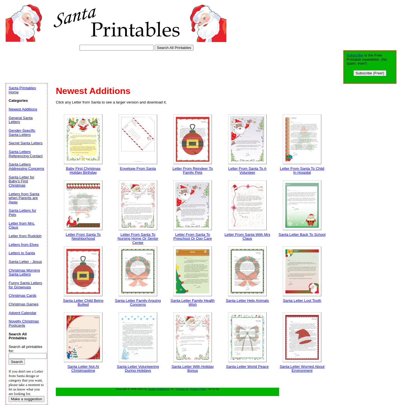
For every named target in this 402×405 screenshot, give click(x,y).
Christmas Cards (22, 295)
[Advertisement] (107, 65)
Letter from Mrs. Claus (22, 225)
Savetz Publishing (158, 388)
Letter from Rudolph (25, 236)
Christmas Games (24, 304)
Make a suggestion (26, 399)
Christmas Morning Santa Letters (24, 272)
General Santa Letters (21, 120)
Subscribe (354, 55)
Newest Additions (23, 109)
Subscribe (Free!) (370, 73)
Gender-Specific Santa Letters (22, 132)
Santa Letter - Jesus (25, 262)
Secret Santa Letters (26, 143)
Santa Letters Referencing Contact (26, 154)
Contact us (182, 388)
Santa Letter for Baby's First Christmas (21, 181)
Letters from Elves (24, 244)
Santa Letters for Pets (22, 212)
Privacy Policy (198, 388)
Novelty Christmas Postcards (24, 323)
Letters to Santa (22, 253)
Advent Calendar (22, 313)
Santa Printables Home (22, 90)
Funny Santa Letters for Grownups (25, 285)
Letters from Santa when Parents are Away (24, 198)
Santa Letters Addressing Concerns (26, 166)
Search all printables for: (25, 349)
